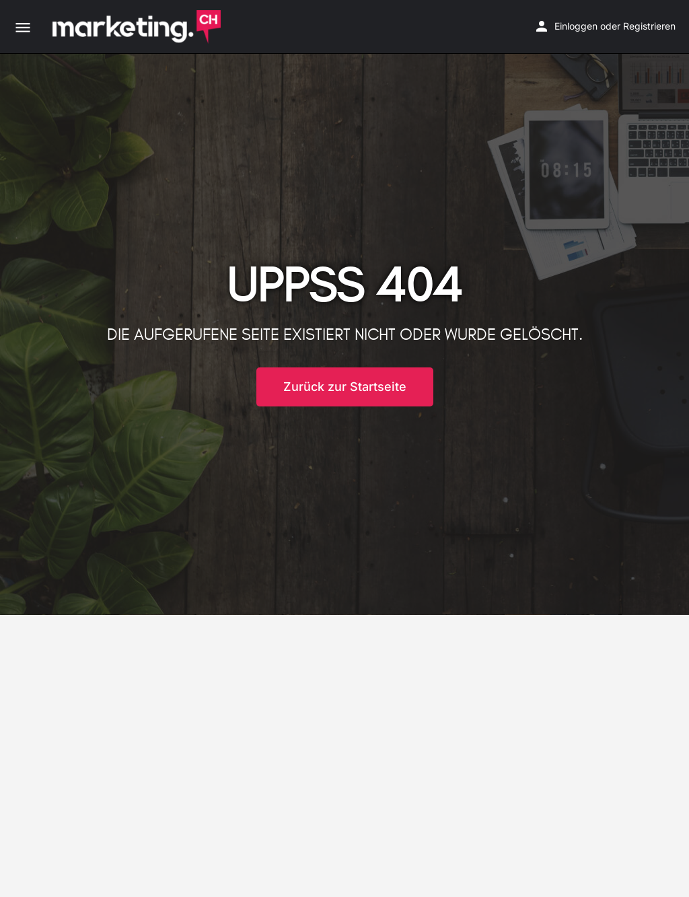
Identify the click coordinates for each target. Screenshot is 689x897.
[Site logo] (138, 27)
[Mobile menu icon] (22, 27)
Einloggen (575, 26)
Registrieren (649, 26)
